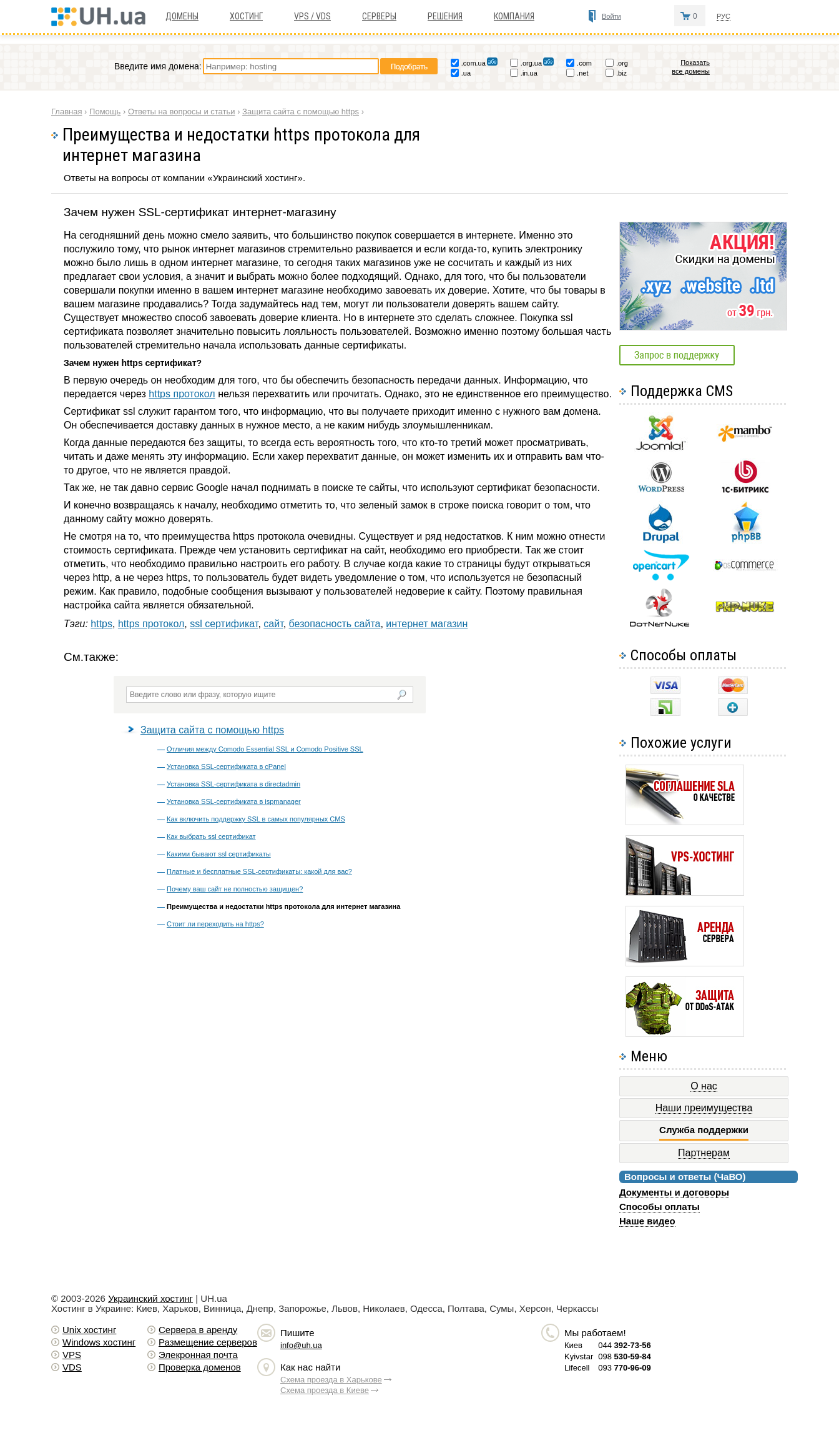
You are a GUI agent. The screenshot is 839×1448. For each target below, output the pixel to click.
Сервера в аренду (198, 1329)
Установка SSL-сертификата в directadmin (233, 784)
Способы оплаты (659, 1206)
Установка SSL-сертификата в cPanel (226, 766)
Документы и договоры (674, 1192)
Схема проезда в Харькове (331, 1379)
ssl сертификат (224, 623)
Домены (182, 16)
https (101, 623)
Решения (445, 16)
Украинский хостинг (150, 1298)
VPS (71, 1354)
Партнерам (704, 1153)
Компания (514, 16)
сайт (273, 623)
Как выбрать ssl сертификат (211, 836)
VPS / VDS (312, 16)
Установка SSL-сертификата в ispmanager (234, 801)
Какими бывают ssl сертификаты (219, 854)
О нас (703, 1086)
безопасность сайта (335, 623)
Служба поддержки (703, 1130)
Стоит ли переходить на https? (215, 924)
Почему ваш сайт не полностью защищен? (235, 889)
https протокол (182, 394)
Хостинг (246, 16)
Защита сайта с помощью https (212, 730)
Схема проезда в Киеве (324, 1390)
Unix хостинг (89, 1329)
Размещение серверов (208, 1342)
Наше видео (647, 1221)
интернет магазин (427, 623)
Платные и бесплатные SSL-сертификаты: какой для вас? (259, 871)
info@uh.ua (301, 1345)
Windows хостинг (98, 1342)
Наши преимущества (704, 1108)
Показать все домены (691, 67)
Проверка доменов (200, 1367)
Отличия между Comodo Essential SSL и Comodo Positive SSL (265, 749)
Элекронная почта (198, 1354)
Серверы (379, 16)
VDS (72, 1367)
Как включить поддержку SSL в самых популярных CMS (256, 819)
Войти (611, 16)
